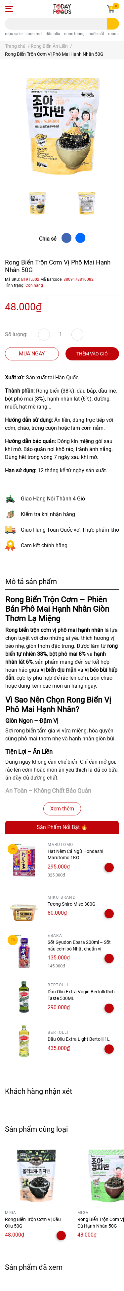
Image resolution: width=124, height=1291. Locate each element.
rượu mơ (34, 34)
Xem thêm (62, 808)
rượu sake (13, 34)
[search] (113, 24)
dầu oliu (53, 34)
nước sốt (96, 34)
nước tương (74, 34)
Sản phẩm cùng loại (36, 1129)
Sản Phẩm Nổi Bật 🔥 (62, 827)
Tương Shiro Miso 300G (72, 904)
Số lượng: (16, 334)
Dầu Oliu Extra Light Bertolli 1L (79, 1039)
